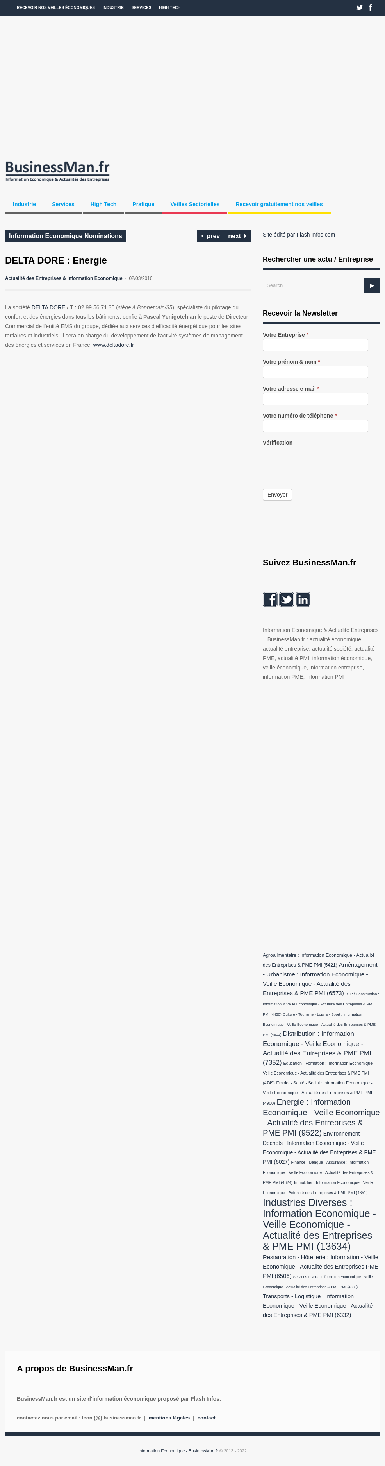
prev (210, 236)
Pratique (143, 204)
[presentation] (322, 462)
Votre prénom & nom (291, 362)
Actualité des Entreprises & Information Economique (64, 278)
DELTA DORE (49, 307)
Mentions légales (169, 1418)
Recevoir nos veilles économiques (56, 7)
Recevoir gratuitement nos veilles (279, 204)
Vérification (277, 443)
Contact (207, 1418)
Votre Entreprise (285, 335)
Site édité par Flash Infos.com (299, 234)
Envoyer (277, 495)
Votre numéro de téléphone (300, 416)
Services (141, 7)
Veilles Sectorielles (194, 204)
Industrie (113, 7)
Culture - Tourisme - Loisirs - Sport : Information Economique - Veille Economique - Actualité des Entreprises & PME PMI (319, 1024)
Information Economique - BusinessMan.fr (178, 1450)
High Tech (169, 7)
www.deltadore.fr (113, 345)
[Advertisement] (192, 86)
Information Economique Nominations (65, 236)
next (237, 236)
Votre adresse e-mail (291, 389)
